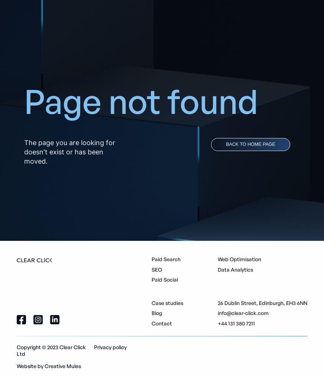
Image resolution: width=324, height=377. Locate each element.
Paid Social (165, 279)
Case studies (167, 303)
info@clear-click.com (243, 313)
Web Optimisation (239, 259)
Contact (162, 323)
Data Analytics (235, 269)
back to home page (250, 144)
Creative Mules (63, 366)
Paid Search (166, 259)
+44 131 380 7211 (236, 323)
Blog (157, 313)
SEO (157, 269)
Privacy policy (110, 347)
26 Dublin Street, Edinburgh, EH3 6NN (262, 303)
